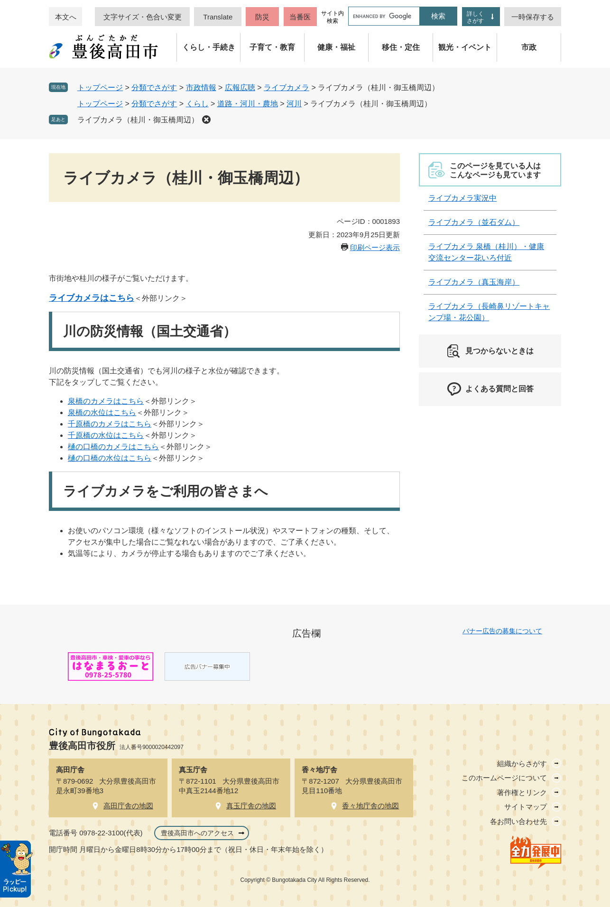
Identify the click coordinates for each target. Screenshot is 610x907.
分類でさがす (154, 87)
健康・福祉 (336, 47)
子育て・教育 (272, 47)
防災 (262, 17)
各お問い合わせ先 (518, 821)
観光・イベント (464, 47)
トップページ (100, 87)
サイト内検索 (332, 17)
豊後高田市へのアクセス (197, 833)
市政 (528, 47)
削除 (206, 119)
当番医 (300, 17)
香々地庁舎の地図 (370, 806)
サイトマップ (525, 807)
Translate (217, 17)
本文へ (65, 17)
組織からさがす (522, 763)
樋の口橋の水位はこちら (109, 458)
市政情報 (201, 87)
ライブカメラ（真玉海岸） (473, 282)
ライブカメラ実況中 (462, 198)
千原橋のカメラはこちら (109, 424)
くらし (197, 104)
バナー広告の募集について (502, 631)
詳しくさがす (475, 17)
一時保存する (532, 17)
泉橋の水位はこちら (102, 412)
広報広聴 (240, 87)
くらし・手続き (208, 47)
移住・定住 (401, 47)
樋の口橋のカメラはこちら (113, 447)
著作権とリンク (522, 792)
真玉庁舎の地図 (251, 806)
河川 (294, 104)
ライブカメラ (286, 87)
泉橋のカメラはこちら (106, 401)
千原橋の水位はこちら (106, 435)
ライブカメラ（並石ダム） (473, 222)
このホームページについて (504, 778)
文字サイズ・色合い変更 (142, 17)
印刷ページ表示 (375, 247)
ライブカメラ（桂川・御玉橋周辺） (138, 120)
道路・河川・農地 (247, 104)
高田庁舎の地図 (128, 806)
